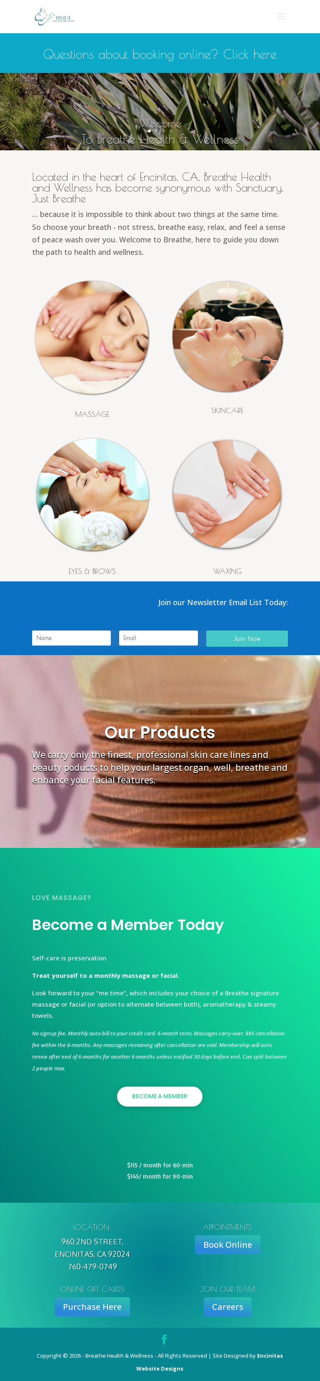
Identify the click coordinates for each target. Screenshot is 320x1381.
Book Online (227, 1244)
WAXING (227, 571)
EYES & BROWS (92, 571)
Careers (227, 1306)
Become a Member (160, 1096)
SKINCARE (227, 410)
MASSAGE (92, 414)
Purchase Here (92, 1306)
